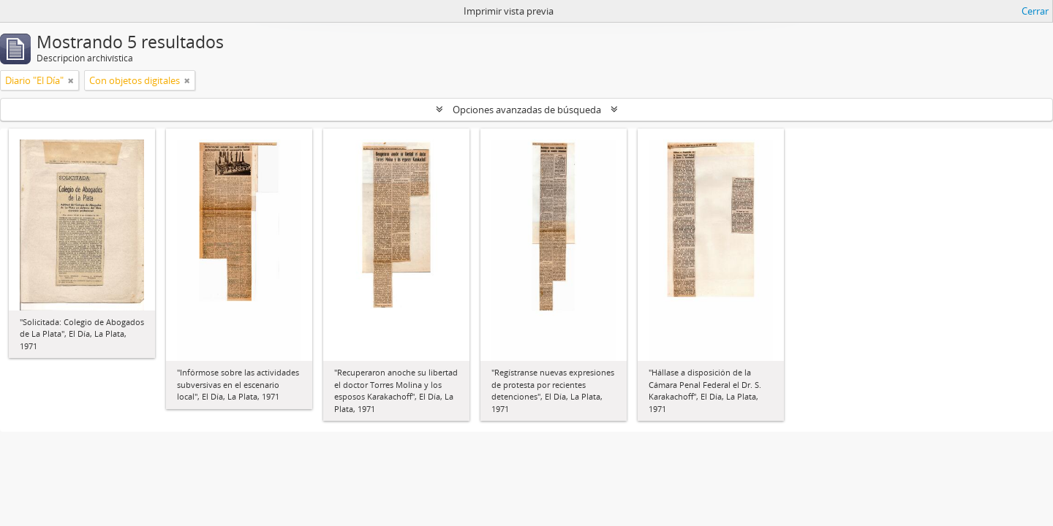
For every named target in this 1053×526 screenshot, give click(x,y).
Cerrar (1035, 11)
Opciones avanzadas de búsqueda (526, 109)
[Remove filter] (71, 80)
